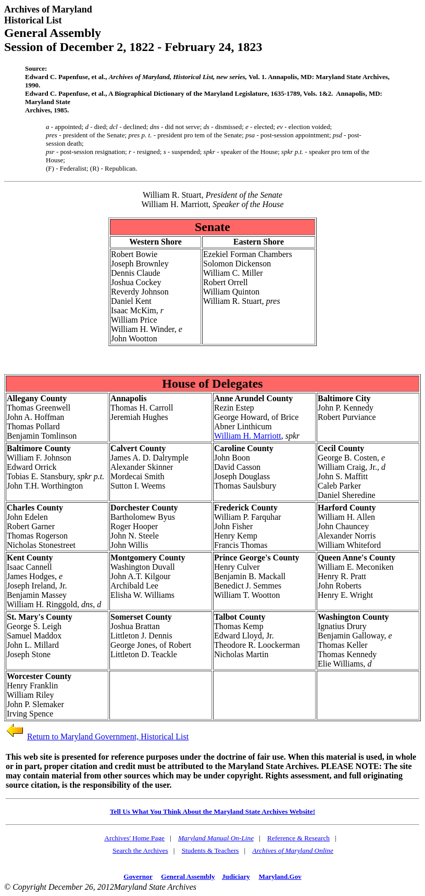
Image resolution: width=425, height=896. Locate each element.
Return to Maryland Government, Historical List (108, 736)
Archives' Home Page (134, 838)
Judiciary (236, 876)
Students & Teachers (210, 850)
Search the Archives (140, 850)
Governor (137, 876)
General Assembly (188, 876)
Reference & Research (298, 838)
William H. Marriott (247, 435)
